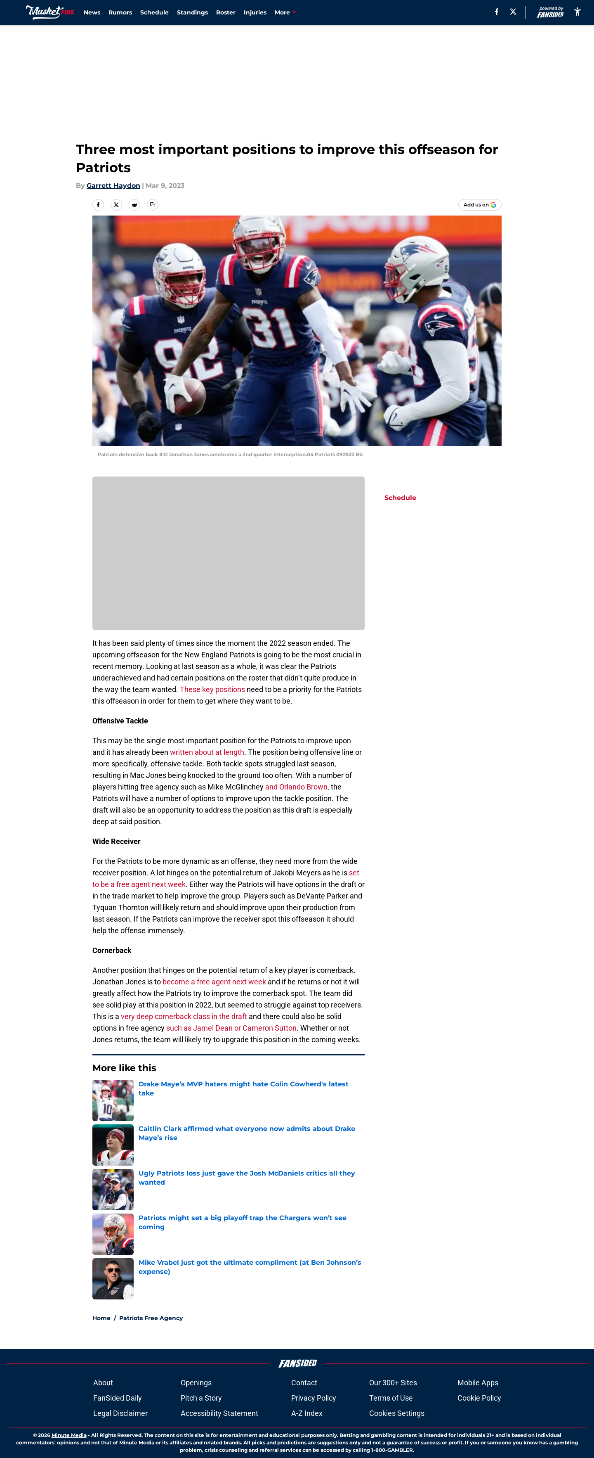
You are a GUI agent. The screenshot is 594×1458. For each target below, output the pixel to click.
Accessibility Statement (219, 1413)
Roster (226, 12)
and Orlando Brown (296, 786)
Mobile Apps (477, 1382)
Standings (192, 12)
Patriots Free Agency (151, 1318)
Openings (196, 1382)
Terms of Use (391, 1398)
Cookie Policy (479, 1398)
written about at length (207, 752)
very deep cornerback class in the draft (184, 1016)
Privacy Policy (313, 1398)
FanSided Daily (117, 1398)
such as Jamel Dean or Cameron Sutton (231, 1028)
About (103, 1382)
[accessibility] (577, 11)
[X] (513, 11)
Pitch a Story (201, 1398)
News (92, 12)
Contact (304, 1382)
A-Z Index (307, 1413)
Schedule (154, 12)
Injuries (255, 12)
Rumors (120, 12)
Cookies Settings (396, 1413)
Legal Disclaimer (120, 1413)
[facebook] (497, 11)
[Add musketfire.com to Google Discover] (480, 205)
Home (101, 1318)
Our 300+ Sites (393, 1382)
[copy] (152, 205)
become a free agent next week (214, 981)
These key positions (212, 689)
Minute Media (69, 1435)
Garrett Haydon (113, 186)
